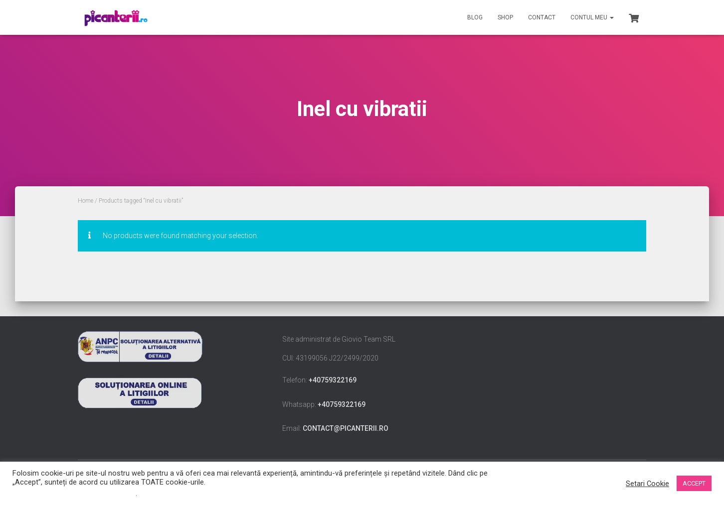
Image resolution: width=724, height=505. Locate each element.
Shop (505, 17)
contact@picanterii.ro (345, 428)
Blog (475, 17)
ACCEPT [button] (694, 483)
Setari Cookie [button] (647, 483)
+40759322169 (333, 380)
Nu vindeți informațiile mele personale (74, 493)
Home (85, 200)
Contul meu (592, 17)
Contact (541, 17)
